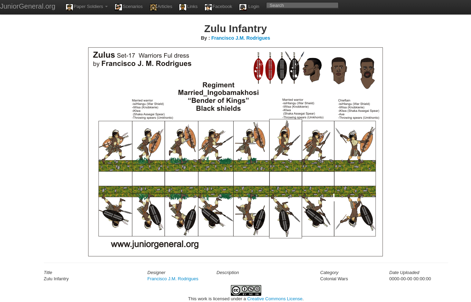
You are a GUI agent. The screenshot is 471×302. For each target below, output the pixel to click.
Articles (161, 7)
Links (188, 7)
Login (249, 7)
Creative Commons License (274, 298)
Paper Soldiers (87, 7)
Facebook (218, 7)
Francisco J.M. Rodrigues (240, 38)
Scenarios (129, 7)
